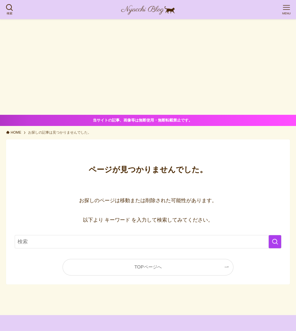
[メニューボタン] (286, 9)
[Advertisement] (148, 67)
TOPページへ (147, 266)
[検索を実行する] (275, 241)
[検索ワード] (148, 241)
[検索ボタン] (9, 9)
